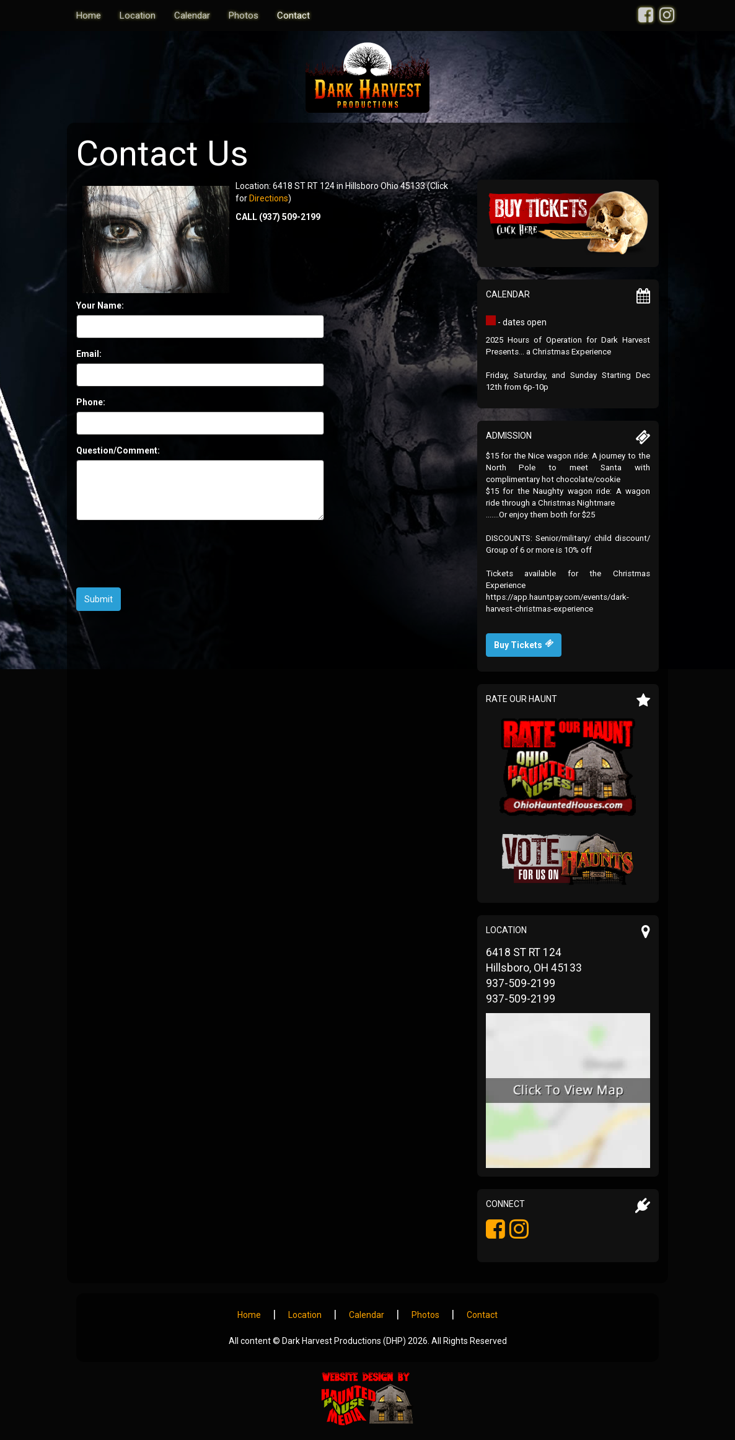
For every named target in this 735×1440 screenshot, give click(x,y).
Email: (89, 354)
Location (138, 15)
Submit (98, 599)
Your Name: (100, 305)
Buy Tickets (523, 644)
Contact (293, 15)
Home (88, 15)
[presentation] (170, 554)
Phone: (90, 402)
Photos (243, 15)
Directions (268, 198)
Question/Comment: (118, 450)
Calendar (192, 15)
